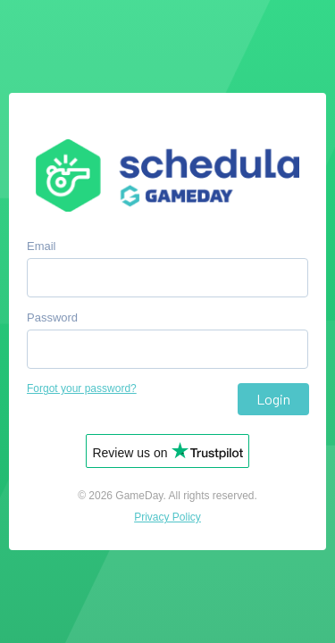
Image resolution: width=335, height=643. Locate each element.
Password (52, 317)
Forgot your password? (82, 388)
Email (41, 246)
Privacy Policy (167, 517)
